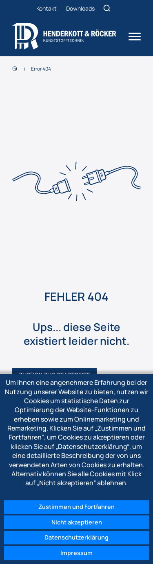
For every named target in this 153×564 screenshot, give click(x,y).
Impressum (76, 553)
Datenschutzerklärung (76, 537)
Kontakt (46, 8)
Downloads (80, 8)
